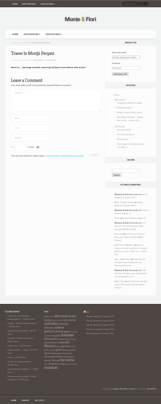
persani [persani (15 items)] (73, 347)
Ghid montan (29, 4)
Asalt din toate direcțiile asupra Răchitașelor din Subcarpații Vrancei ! (130, 262)
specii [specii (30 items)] (47, 353)
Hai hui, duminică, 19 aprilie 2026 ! (100, 325)
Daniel (117, 218)
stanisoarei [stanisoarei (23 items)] (66, 353)
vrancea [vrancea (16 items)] (74, 364)
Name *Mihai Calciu (122, 259)
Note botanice (122, 139)
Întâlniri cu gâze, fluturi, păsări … (130, 112)
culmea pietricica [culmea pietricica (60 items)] (54, 329)
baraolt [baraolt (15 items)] (52, 317)
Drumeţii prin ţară (124, 107)
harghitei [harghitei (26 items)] (56, 335)
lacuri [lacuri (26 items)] (63, 338)
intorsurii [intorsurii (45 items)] (50, 339)
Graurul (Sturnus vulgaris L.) (134, 218)
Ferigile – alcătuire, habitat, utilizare (22, 323)
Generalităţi (23, 43)
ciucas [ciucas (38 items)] (71, 320)
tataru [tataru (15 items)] (46, 364)
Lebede (10, 357)
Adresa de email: (119, 53)
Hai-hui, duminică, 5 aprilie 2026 (99, 333)
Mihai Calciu (119, 281)
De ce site (39, 400)
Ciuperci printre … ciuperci (18, 350)
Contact (25, 400)
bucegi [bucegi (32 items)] (47, 320)
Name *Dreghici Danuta (124, 202)
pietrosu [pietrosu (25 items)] (71, 350)
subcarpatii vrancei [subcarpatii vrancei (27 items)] (54, 356)
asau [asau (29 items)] (46, 316)
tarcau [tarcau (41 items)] (56, 360)
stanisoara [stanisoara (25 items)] (56, 353)
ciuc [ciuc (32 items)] (65, 320)
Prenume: (116, 63)
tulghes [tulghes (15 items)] (68, 364)
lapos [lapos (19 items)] (68, 339)
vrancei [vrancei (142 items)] (51, 367)
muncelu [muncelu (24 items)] (48, 342)
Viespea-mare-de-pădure (17, 330)
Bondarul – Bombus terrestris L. (20, 338)
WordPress (151, 389)
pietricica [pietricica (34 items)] (61, 350)
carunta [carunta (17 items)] (60, 320)
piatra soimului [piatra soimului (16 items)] (49, 350)
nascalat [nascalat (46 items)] (64, 342)
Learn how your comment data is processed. (64, 160)
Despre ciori (12, 345)
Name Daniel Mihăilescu (124, 245)
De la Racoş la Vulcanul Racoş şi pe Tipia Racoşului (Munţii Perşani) (130, 225)
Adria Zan (118, 234)
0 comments (50, 60)
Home (15, 4)
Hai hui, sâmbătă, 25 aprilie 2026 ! (100, 316)
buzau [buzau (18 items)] (54, 320)
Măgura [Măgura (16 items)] (55, 343)
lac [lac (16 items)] (58, 339)
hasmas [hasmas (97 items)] (67, 334)
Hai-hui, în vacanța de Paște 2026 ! (100, 329)
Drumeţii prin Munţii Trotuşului (129, 102)
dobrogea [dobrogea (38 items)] (63, 331)
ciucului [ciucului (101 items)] (51, 323)
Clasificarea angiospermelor (19, 361)
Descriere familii (124, 129)
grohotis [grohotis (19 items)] (47, 335)
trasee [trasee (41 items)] (53, 363)
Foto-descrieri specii (125, 134)
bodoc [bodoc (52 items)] (73, 316)
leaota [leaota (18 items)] (73, 339)
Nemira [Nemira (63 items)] (49, 346)
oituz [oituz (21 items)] (58, 346)
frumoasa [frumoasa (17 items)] (73, 332)
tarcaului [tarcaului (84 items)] (67, 359)
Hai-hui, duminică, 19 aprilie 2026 (100, 320)
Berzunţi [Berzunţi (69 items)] (61, 316)
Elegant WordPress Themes (124, 389)
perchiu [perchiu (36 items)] (65, 346)
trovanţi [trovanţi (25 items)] (61, 363)
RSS (87, 312)
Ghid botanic (48, 4)
